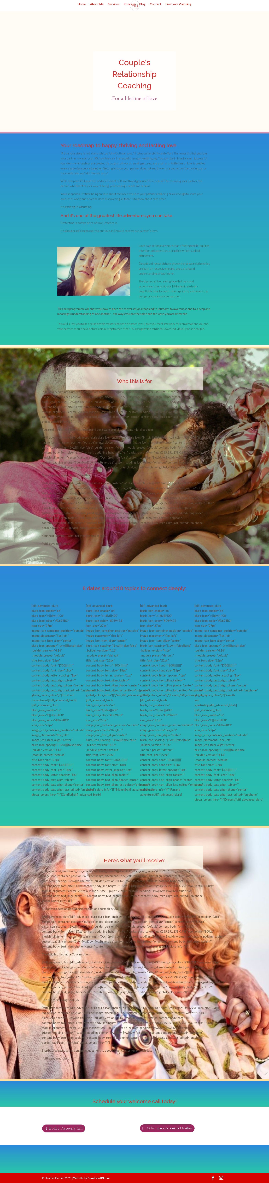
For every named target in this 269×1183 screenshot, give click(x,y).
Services (113, 4)
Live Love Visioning (178, 4)
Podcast (129, 4)
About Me (97, 4)
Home (82, 4)
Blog (142, 4)
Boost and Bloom (98, 1178)
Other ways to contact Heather (169, 1128)
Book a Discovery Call (66, 1128)
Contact (155, 4)
